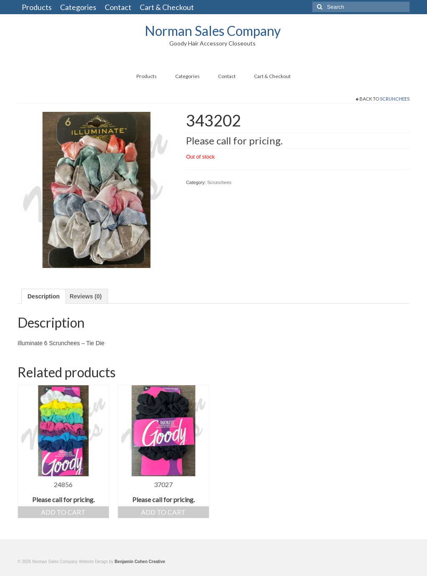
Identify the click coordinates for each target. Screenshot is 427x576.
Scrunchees (394, 98)
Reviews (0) (86, 296)
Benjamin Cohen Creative (140, 561)
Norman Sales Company (213, 31)
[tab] (43, 296)
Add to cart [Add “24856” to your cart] (63, 512)
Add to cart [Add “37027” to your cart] (163, 512)
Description (44, 296)
